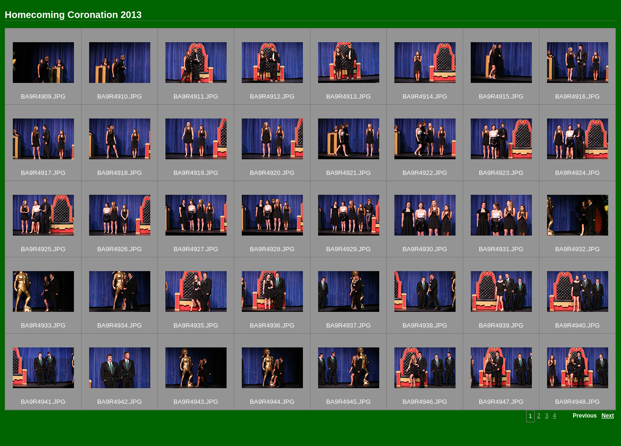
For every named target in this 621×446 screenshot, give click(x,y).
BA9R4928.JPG (272, 249)
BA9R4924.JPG (577, 172)
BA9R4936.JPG (272, 325)
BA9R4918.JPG (119, 172)
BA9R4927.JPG (196, 249)
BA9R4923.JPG (501, 172)
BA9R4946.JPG (424, 401)
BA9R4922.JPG (424, 172)
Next (608, 415)
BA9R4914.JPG (424, 96)
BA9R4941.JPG (43, 401)
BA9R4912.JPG (272, 96)
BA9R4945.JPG (348, 401)
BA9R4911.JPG (196, 96)
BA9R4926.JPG (119, 249)
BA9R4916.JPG (577, 96)
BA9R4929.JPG (348, 249)
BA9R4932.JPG (577, 249)
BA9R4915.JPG (501, 96)
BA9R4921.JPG (348, 172)
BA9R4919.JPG (196, 172)
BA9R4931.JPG (501, 249)
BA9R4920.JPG (272, 172)
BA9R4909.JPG (43, 96)
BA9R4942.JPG (119, 401)
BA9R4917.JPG (43, 172)
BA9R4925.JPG (43, 249)
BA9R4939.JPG (501, 325)
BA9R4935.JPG (196, 325)
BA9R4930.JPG (424, 249)
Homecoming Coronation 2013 (73, 14)
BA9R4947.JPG (501, 401)
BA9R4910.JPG (119, 96)
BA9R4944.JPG (272, 401)
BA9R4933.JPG (43, 325)
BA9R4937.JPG (348, 325)
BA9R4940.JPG (577, 325)
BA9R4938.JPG (424, 325)
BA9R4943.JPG (196, 401)
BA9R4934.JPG (119, 325)
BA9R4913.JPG (348, 96)
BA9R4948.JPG (577, 401)
